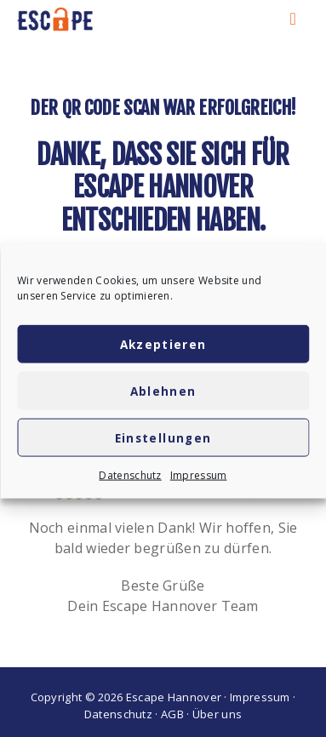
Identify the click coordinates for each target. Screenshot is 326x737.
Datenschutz (130, 479)
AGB (172, 714)
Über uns (217, 714)
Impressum (198, 479)
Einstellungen (163, 441)
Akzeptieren (163, 348)
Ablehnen (163, 395)
